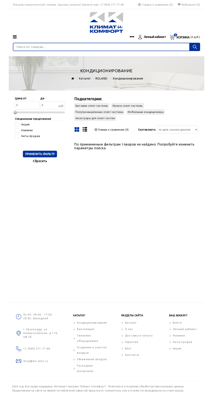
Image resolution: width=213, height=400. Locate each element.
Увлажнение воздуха (92, 359)
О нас (129, 329)
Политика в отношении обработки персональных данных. (146, 386)
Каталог (131, 322)
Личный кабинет (185, 329)
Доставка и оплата (139, 335)
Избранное (188, 4)
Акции (177, 348)
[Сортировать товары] (177, 129)
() (155, 4)
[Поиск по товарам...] (101, 47)
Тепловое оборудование (87, 338)
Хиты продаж (182, 342)
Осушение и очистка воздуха (92, 350)
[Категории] (15, 37)
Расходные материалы (85, 368)
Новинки (179, 335)
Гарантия (131, 342)
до (42, 98)
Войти (177, 322)
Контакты (132, 355)
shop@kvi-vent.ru (35, 361)
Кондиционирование (92, 322)
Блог (128, 348)
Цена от (21, 98)
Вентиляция (85, 329)
